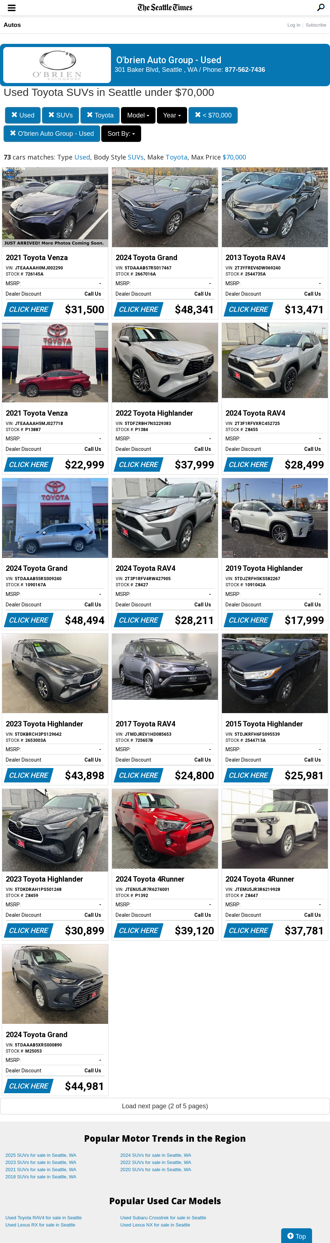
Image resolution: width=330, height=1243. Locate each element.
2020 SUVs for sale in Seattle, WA (155, 1169)
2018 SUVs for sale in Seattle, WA (40, 1176)
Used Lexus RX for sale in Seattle (40, 1225)
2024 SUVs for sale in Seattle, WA (155, 1155)
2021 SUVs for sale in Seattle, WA (40, 1169)
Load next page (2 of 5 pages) (165, 1106)
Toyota (100, 115)
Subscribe (316, 25)
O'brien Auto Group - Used (52, 133)
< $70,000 (213, 115)
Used (22, 115)
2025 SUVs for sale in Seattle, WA (40, 1155)
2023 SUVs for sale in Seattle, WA (40, 1162)
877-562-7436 (245, 69)
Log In (293, 25)
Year (172, 115)
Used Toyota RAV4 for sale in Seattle (43, 1217)
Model (138, 115)
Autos (12, 25)
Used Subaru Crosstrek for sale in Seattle (163, 1217)
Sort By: (121, 133)
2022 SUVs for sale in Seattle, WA (155, 1162)
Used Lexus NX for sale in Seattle (155, 1225)
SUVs (60, 115)
